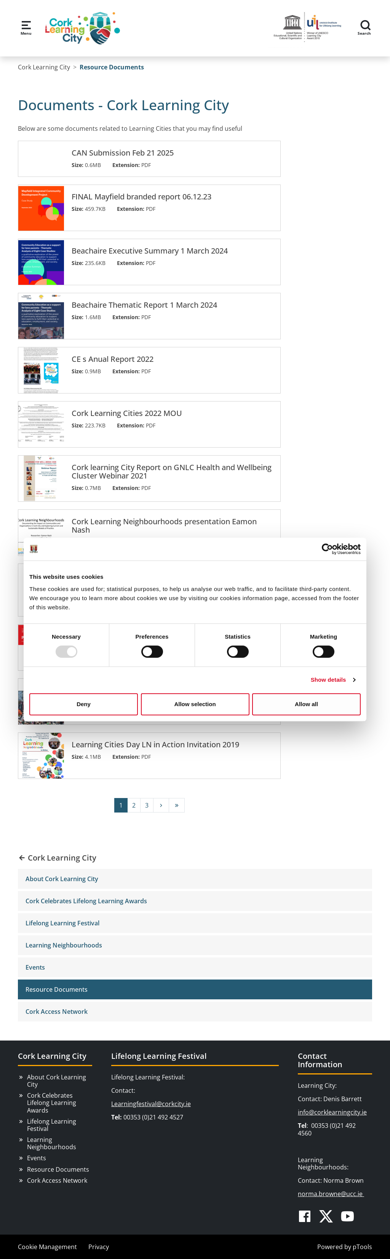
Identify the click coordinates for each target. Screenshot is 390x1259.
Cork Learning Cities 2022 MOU (127, 413)
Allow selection (195, 704)
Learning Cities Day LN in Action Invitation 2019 (155, 744)
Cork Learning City (52, 1056)
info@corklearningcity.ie (332, 1112)
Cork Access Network (57, 1011)
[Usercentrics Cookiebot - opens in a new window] (327, 549)
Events (35, 967)
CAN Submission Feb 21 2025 (123, 153)
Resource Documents (57, 989)
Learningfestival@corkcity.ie (151, 1104)
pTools (362, 1247)
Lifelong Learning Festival (62, 923)
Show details (328, 679)
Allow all (306, 704)
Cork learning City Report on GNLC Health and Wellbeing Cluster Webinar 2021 (172, 471)
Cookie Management (47, 1247)
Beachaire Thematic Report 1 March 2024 (144, 305)
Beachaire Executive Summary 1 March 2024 (150, 251)
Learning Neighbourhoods (64, 945)
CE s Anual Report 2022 (112, 359)
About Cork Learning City (62, 879)
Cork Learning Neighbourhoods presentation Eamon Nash (164, 525)
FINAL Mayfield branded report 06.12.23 (141, 197)
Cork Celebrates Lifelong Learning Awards (86, 901)
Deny (84, 704)
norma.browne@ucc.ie (331, 1194)
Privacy (98, 1247)
